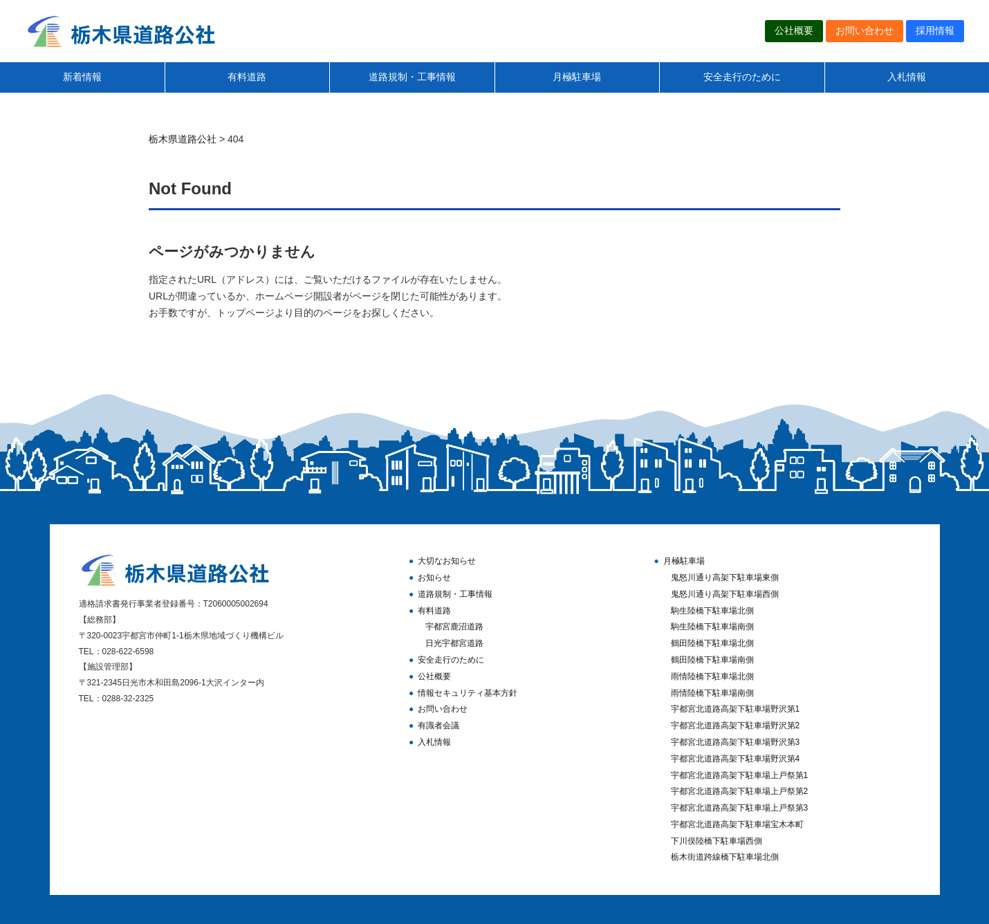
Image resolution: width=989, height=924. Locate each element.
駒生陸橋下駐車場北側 (712, 611)
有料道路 (247, 76)
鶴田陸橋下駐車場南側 (712, 660)
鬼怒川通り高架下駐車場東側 (725, 577)
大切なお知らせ (447, 561)
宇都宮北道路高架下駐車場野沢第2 (735, 725)
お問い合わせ (864, 30)
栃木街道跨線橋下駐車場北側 (725, 857)
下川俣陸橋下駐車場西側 (716, 841)
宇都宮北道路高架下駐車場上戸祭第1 (739, 775)
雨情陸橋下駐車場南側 (712, 693)
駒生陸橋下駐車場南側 (712, 626)
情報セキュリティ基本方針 (467, 693)
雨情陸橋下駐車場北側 (712, 676)
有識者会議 (438, 725)
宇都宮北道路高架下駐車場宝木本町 (737, 824)
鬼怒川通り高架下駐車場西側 (725, 594)
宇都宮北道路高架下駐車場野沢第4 (735, 759)
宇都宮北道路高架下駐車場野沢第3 (735, 742)
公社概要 (794, 30)
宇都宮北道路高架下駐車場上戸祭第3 (739, 808)
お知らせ (434, 577)
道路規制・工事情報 (412, 76)
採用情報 (935, 30)
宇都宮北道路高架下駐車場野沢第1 (735, 709)
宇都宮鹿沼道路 (454, 626)
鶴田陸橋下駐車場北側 (712, 643)
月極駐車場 (577, 76)
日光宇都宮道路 (454, 643)
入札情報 (906, 76)
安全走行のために (742, 76)
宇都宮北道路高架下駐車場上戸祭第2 (739, 791)
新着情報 (82, 76)
